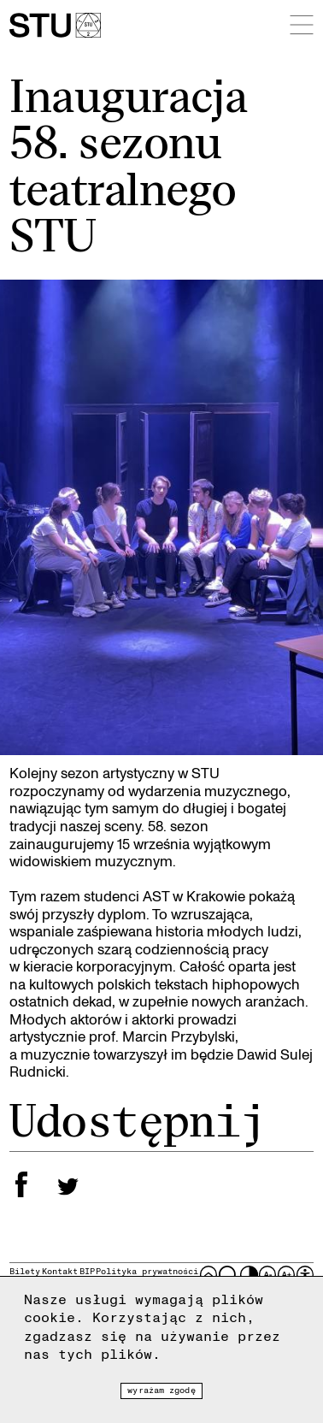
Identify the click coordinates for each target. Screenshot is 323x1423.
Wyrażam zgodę (161, 1390)
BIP (87, 1271)
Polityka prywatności (147, 1271)
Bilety (24, 1271)
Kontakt (60, 1271)
